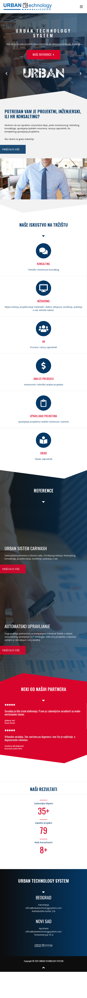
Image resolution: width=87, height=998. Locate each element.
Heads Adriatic (10, 723)
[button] (33, 54)
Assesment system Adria (13, 748)
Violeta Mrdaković (14, 746)
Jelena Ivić (10, 720)
